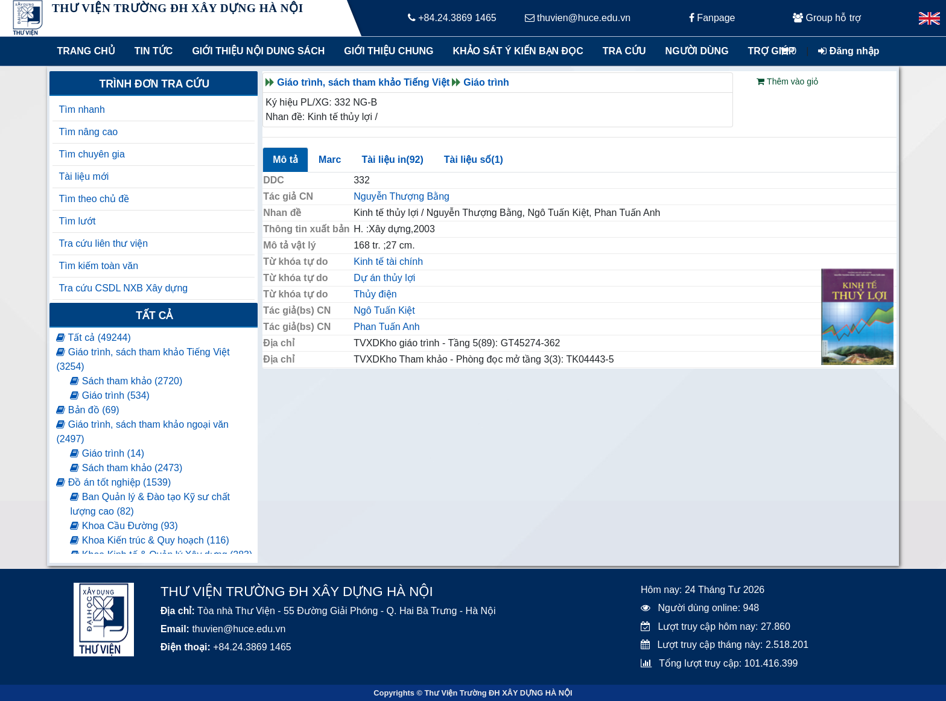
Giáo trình (486, 82)
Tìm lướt (77, 221)
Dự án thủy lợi (384, 278)
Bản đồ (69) (87, 410)
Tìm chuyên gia (91, 154)
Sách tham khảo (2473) (126, 468)
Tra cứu (624, 51)
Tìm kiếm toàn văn (98, 266)
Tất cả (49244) (93, 337)
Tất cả (154, 315)
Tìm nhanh (81, 109)
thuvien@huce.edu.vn (577, 18)
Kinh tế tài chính (388, 261)
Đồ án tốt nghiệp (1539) (113, 482)
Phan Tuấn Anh (387, 327)
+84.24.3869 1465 (452, 18)
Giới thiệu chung (388, 51)
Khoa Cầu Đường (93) (123, 526)
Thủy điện (375, 294)
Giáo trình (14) (107, 453)
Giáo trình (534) (110, 395)
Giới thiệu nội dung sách (255, 51)
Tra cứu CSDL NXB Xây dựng (123, 288)
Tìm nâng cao (88, 132)
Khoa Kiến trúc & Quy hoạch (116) (149, 540)
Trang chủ (86, 51)
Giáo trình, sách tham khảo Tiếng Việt (363, 82)
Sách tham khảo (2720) (126, 381)
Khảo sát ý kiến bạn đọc (515, 51)
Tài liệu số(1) (473, 159)
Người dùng (697, 51)
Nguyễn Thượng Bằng (401, 196)
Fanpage (712, 18)
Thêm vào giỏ (787, 81)
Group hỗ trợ (827, 18)
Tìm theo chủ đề (94, 199)
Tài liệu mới (84, 176)
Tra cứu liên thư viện (103, 243)
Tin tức (154, 51)
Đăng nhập (848, 51)
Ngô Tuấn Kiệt (384, 310)
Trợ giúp (771, 51)
